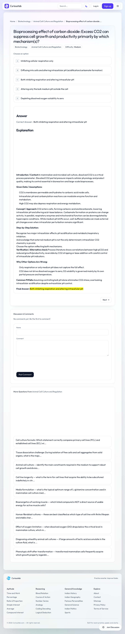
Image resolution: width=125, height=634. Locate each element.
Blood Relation (42, 593)
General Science (72, 605)
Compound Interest (15, 612)
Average (10, 608)
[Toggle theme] (86, 6)
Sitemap (97, 601)
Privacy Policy (99, 605)
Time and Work (13, 593)
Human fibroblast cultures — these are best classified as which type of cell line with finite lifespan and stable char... (62, 516)
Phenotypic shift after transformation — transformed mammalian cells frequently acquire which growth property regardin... (59, 553)
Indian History (71, 593)
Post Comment (25, 374)
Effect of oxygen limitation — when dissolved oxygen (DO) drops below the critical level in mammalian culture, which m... (59, 528)
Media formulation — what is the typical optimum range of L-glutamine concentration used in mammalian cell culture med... (61, 491)
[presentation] (37, 364)
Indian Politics (70, 608)
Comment (19, 339)
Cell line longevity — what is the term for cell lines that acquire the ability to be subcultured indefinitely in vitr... (59, 479)
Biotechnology (24, 21)
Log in (95, 6)
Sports (67, 612)
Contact (97, 597)
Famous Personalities (74, 601)
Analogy (39, 605)
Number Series (42, 601)
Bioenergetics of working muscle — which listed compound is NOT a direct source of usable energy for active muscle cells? (59, 504)
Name (18, 328)
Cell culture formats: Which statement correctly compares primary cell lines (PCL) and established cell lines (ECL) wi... (58, 442)
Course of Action (43, 597)
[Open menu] (117, 6)
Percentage (12, 597)
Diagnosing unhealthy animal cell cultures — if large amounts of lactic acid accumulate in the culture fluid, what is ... (60, 541)
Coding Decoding (43, 608)
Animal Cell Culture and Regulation (48, 21)
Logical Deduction (43, 612)
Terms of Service (101, 608)
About (96, 593)
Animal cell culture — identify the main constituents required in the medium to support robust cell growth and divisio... (61, 466)
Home (12, 21)
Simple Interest (13, 605)
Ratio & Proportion (15, 601)
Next (106, 299)
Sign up (107, 6)
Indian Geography (72, 597)
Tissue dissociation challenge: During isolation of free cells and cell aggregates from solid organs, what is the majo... (59, 454)
